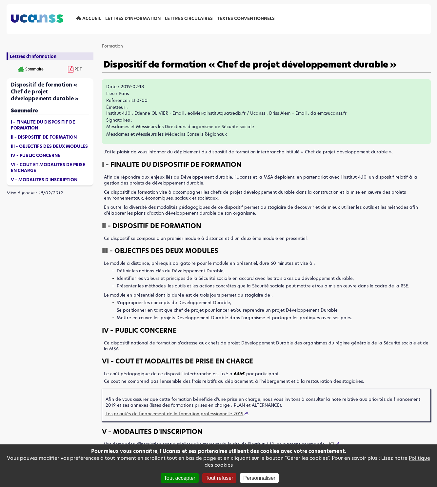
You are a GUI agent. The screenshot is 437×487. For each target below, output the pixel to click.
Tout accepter (179, 478)
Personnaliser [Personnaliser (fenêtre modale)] (259, 478)
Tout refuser (219, 478)
